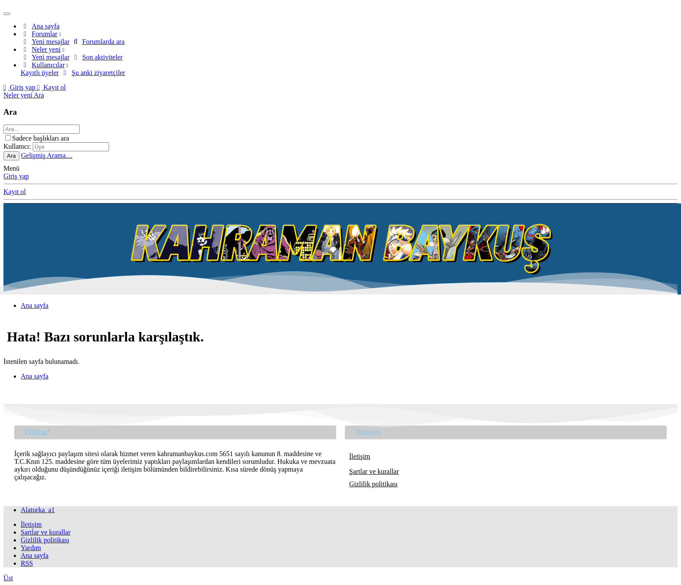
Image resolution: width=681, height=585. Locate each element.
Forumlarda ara (103, 41)
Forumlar (45, 34)
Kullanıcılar (48, 65)
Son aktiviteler (102, 57)
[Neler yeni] (18, 95)
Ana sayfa (45, 26)
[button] (60, 34)
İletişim (359, 456)
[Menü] (6, 14)
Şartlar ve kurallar (374, 471)
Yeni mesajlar (51, 41)
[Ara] (39, 95)
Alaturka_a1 (38, 509)
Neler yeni (46, 49)
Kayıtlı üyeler (40, 72)
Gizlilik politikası (373, 484)
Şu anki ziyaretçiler (98, 72)
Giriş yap (16, 176)
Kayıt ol (14, 191)
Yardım (31, 547)
